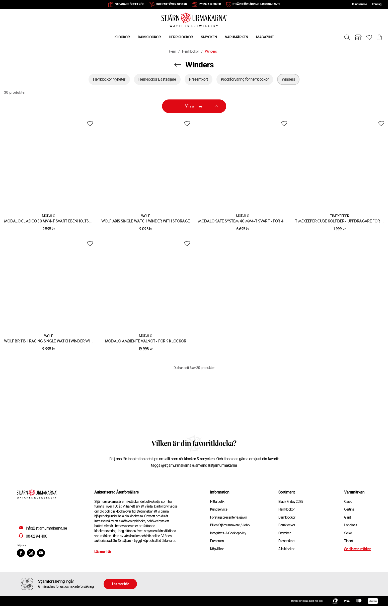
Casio (348, 502)
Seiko (348, 533)
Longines (350, 525)
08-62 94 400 (36, 536)
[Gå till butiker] (358, 37)
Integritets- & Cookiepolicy (228, 533)
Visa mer (201, 106)
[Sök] (347, 37)
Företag (376, 4)
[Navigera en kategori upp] (177, 65)
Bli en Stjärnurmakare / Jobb (230, 525)
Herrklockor (190, 51)
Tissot (348, 541)
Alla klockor (286, 549)
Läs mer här (102, 552)
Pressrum (217, 541)
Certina (349, 509)
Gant (347, 517)
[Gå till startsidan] (194, 19)
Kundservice (359, 4)
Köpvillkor (217, 549)
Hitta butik (217, 502)
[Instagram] (31, 553)
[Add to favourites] (90, 124)
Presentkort (286, 541)
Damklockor (286, 517)
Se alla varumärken (357, 549)
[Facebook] (21, 553)
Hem (172, 51)
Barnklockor (286, 525)
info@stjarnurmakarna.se (46, 528)
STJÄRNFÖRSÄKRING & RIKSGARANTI (256, 4)
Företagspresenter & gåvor (228, 517)
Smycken (284, 533)
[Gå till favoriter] (369, 37)
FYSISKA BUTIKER (210, 4)
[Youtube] (41, 553)
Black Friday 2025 (290, 502)
